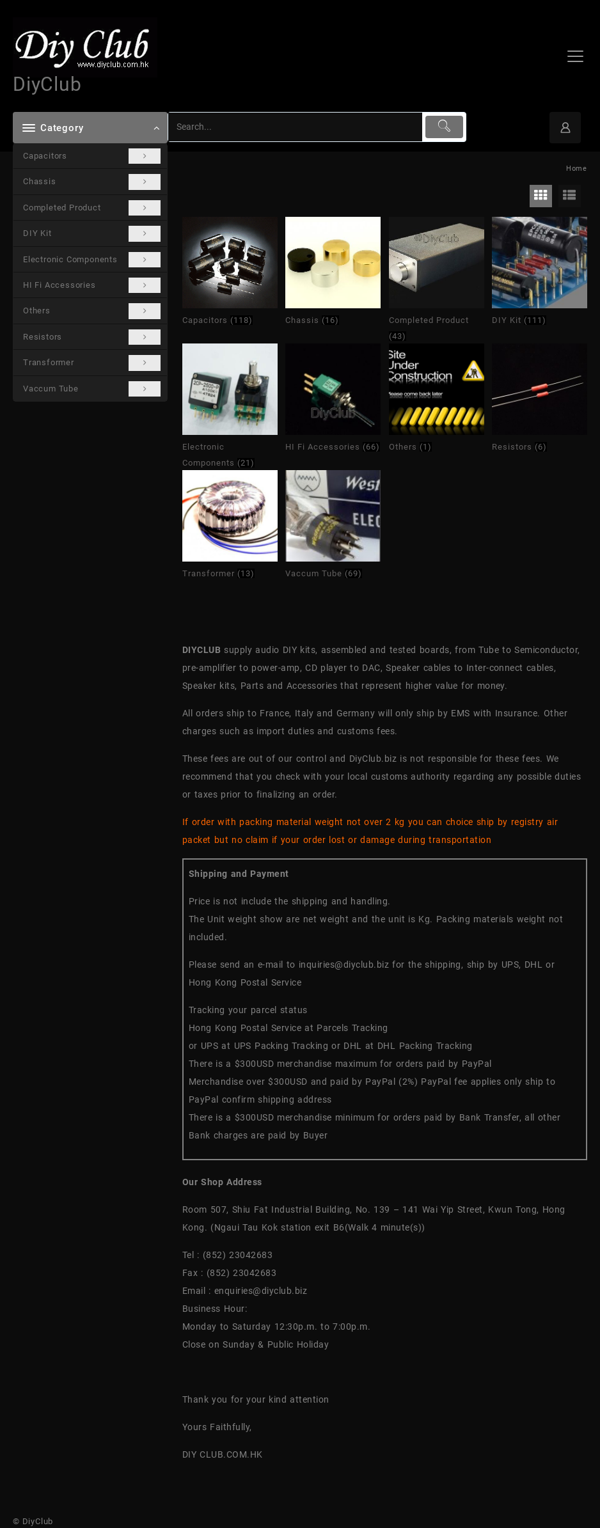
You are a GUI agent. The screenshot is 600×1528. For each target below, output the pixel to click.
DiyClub (47, 84)
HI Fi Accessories (92, 285)
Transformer (92, 362)
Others (92, 311)
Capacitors (92, 156)
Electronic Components (92, 259)
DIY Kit (92, 233)
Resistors (92, 337)
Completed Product (92, 208)
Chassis (92, 181)
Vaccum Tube (92, 389)
